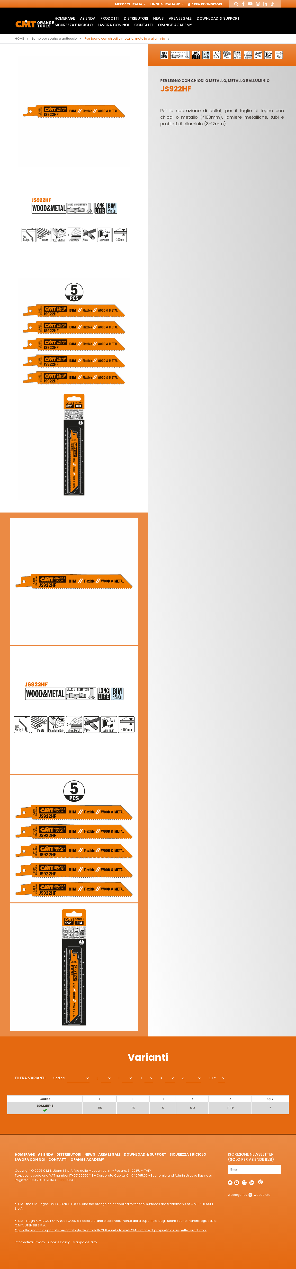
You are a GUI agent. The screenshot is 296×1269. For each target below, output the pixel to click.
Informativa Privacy (30, 1242)
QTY (212, 1078)
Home (19, 38)
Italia (138, 4)
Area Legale (180, 18)
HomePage (65, 18)
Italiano (174, 4)
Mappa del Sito (85, 1242)
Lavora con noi (113, 24)
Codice (59, 1078)
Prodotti (109, 18)
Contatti (143, 24)
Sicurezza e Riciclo (74, 24)
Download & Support (218, 18)
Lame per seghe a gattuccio (54, 38)
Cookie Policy (59, 1242)
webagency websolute (249, 1194)
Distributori (136, 18)
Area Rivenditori (205, 4)
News (158, 18)
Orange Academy (175, 24)
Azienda (87, 18)
